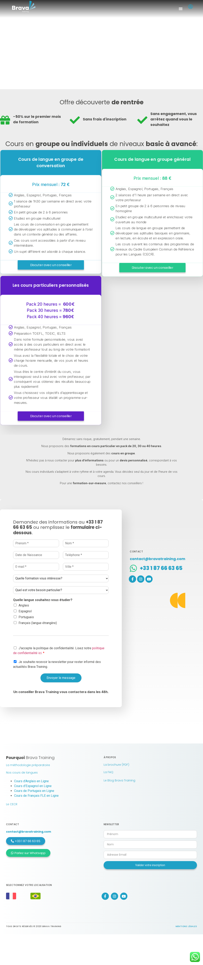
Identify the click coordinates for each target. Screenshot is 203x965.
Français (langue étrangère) (38, 623)
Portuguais (26, 617)
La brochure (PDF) (116, 765)
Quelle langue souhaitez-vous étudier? (42, 600)
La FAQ (108, 772)
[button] (181, 9)
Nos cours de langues (22, 773)
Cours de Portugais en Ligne (34, 791)
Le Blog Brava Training (119, 780)
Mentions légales (186, 926)
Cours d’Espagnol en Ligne (33, 786)
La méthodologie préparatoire (28, 765)
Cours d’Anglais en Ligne (31, 781)
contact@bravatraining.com (28, 832)
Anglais (24, 605)
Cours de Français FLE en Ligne (36, 796)
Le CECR (11, 804)
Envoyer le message (61, 678)
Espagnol (25, 611)
